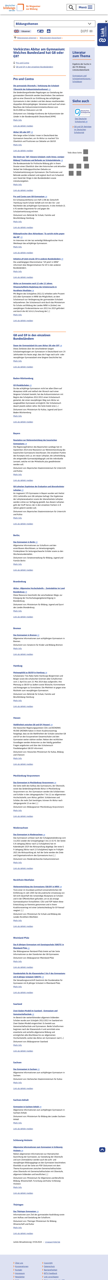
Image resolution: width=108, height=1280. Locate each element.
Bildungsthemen (27, 24)
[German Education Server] (22, 31)
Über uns (19, 1263)
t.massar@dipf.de (52, 1242)
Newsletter (20, 1277)
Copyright (48, 1263)
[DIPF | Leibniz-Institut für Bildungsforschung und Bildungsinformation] (87, 31)
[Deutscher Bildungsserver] (21, 7)
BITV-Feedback (50, 1273)
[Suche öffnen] (71, 7)
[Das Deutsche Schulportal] (82, 116)
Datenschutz (49, 1266)
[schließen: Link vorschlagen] (106, 21)
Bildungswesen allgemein (26, 38)
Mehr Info (17, 120)
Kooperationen (21, 1266)
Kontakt (18, 1270)
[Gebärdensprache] (40, 31)
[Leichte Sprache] (48, 31)
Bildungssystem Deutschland (50, 38)
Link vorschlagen (51, 1277)
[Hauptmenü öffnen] (85, 7)
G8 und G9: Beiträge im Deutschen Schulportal (82, 129)
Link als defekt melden (23, 126)
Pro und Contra (22, 62)
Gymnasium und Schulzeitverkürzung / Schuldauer (81, 79)
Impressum (20, 1273)
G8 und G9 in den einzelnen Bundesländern (34, 66)
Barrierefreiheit (50, 1270)
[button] (102, 1149)
